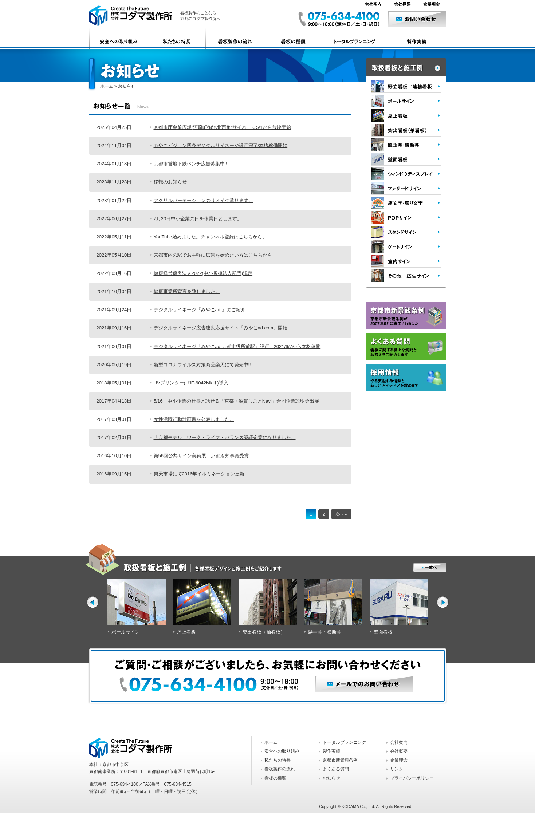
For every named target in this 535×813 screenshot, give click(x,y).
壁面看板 (383, 632)
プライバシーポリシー (412, 778)
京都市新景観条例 (340, 760)
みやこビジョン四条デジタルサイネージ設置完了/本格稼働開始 (221, 145)
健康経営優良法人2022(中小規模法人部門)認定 (203, 273)
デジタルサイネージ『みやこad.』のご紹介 (199, 309)
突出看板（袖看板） (264, 632)
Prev (92, 602)
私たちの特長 (277, 760)
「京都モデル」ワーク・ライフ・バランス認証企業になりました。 (225, 437)
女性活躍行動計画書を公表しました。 (194, 419)
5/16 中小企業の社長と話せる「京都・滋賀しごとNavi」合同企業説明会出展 (236, 401)
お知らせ (331, 778)
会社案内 (399, 742)
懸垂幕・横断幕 (324, 632)
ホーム (106, 86)
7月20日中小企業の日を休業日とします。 (198, 218)
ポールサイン (125, 632)
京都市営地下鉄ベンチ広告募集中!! (190, 163)
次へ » (341, 514)
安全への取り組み (281, 751)
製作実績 (331, 751)
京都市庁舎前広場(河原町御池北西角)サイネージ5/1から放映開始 (222, 127)
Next (442, 602)
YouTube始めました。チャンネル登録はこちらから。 (210, 237)
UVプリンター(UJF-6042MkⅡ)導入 (191, 383)
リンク (396, 768)
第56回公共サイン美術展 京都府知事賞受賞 (201, 455)
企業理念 (399, 760)
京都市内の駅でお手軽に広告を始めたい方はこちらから (213, 255)
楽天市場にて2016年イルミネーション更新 (199, 474)
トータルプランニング (344, 742)
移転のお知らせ (170, 182)
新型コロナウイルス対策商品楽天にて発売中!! (202, 364)
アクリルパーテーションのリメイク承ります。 (203, 200)
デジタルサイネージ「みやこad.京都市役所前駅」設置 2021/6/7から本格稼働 (237, 346)
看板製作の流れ (279, 768)
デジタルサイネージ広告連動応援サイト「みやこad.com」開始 (221, 328)
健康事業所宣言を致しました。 (187, 291)
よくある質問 (336, 768)
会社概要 (399, 751)
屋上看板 (186, 632)
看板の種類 (275, 778)
